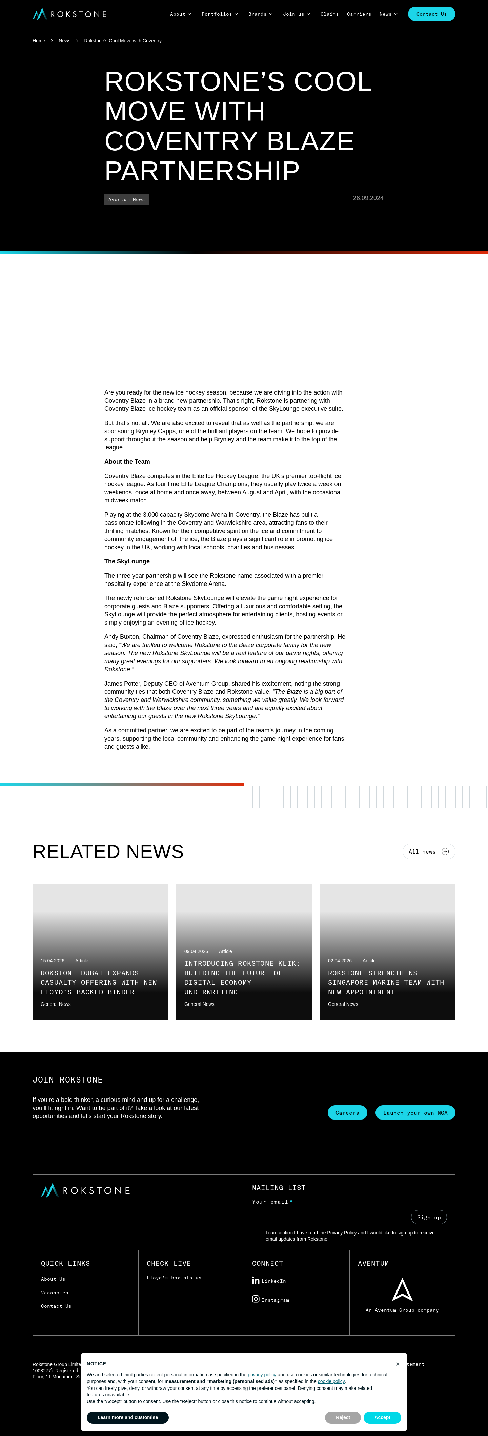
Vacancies (54, 1292)
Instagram (270, 1299)
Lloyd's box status (174, 1278)
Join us (293, 14)
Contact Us (431, 14)
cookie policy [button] (331, 1381)
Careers (346, 1112)
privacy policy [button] (262, 1374)
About (177, 14)
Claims (330, 14)
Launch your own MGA (415, 1112)
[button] (397, 1364)
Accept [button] (382, 1417)
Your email (270, 1201)
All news (428, 851)
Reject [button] (343, 1417)
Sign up (429, 1216)
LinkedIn (269, 1280)
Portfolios (217, 14)
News (386, 14)
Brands (257, 14)
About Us (53, 1279)
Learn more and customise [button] (128, 1417)
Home (39, 40)
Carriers (359, 14)
